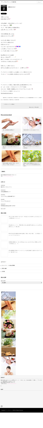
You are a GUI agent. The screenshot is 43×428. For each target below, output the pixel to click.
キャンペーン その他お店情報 (8, 265)
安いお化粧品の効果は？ (8, 130)
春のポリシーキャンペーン (7, 187)
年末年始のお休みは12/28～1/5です (8, 205)
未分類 (3, 271)
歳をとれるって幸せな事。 (34, 107)
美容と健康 (4, 268)
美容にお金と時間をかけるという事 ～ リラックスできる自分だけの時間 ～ (31, 165)
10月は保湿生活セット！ (6, 191)
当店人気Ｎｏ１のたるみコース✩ (31, 130)
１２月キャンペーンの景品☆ (9, 104)
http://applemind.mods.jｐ (7, 93)
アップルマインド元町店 (10, 410)
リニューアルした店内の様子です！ (8, 196)
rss (2, 406)
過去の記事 (3, 208)
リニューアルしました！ (6, 201)
